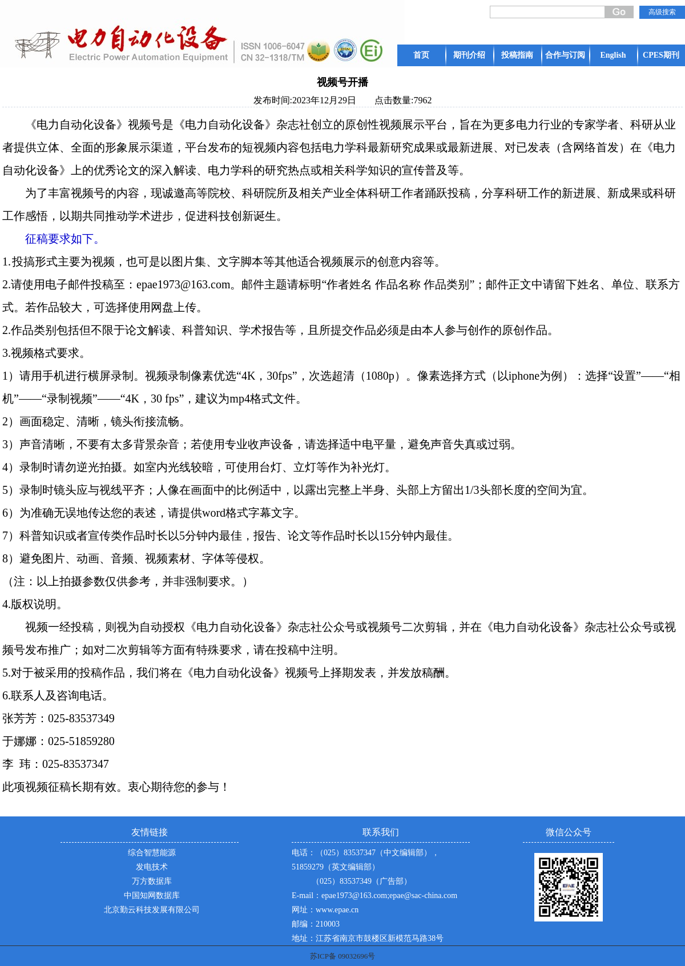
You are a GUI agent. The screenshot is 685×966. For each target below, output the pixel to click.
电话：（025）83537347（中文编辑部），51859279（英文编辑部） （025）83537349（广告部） (366, 867)
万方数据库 (152, 881)
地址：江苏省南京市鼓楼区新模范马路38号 (368, 938)
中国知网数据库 (152, 895)
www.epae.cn (337, 909)
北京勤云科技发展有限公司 (152, 909)
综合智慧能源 (152, 852)
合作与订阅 (565, 55)
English (613, 55)
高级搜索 (662, 12)
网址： (304, 909)
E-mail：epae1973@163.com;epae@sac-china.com (374, 895)
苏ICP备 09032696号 (342, 956)
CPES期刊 (661, 55)
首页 (421, 55)
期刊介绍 (469, 55)
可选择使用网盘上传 (145, 307)
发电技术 (152, 867)
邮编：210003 (316, 924)
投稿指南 (517, 55)
